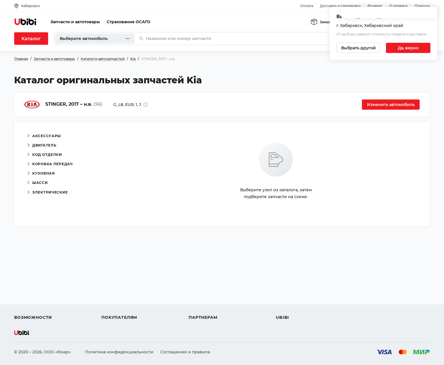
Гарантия (111, 307)
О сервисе (398, 6)
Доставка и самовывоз (340, 6)
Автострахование (33, 286)
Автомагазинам (205, 286)
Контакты (286, 286)
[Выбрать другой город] (358, 48)
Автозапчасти (28, 276)
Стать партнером (207, 307)
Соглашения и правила (185, 352)
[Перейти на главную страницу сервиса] (25, 21)
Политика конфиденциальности (119, 352)
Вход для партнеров (210, 297)
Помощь (422, 6)
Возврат (375, 6)
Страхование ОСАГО (128, 21)
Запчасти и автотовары (75, 21)
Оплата (306, 6)
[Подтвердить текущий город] (408, 48)
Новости (285, 297)
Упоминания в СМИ (297, 307)
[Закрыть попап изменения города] (430, 14)
